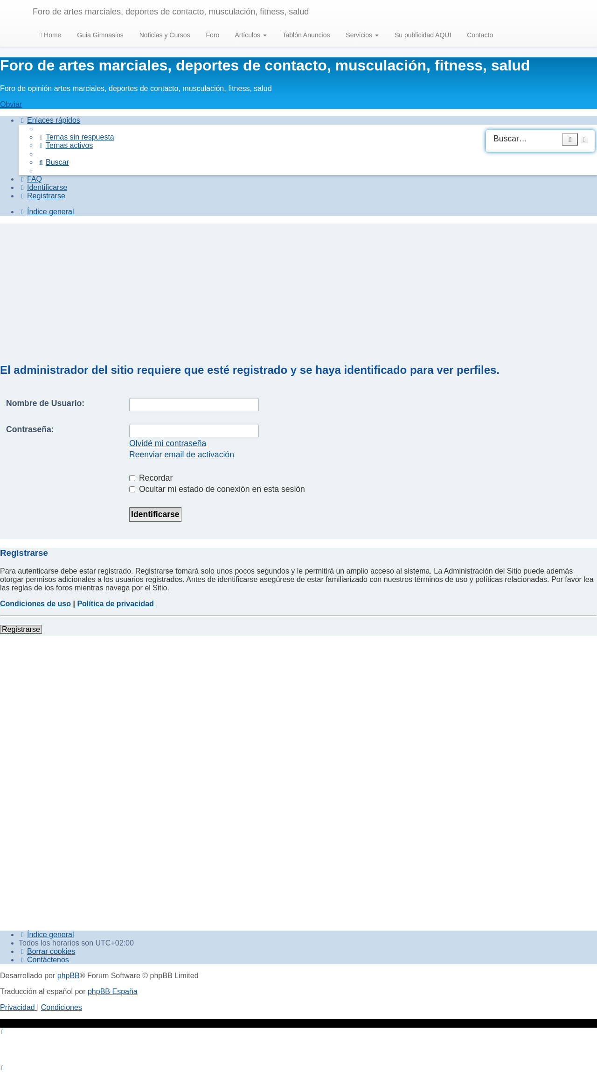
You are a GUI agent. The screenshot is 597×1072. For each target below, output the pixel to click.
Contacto (479, 35)
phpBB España (113, 991)
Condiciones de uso (35, 604)
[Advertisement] (298, 289)
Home (50, 35)
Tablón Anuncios (305, 35)
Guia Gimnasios (99, 35)
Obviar (11, 104)
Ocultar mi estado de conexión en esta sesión (217, 489)
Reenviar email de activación (181, 454)
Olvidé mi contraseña (167, 443)
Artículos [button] (249, 35)
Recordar (151, 478)
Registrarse (21, 629)
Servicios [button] (361, 35)
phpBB (68, 976)
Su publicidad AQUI (422, 35)
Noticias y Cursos (164, 35)
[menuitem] (75, 137)
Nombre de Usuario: (45, 403)
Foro (212, 35)
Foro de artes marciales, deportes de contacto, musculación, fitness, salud (171, 11)
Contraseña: (30, 429)
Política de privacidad (115, 604)
